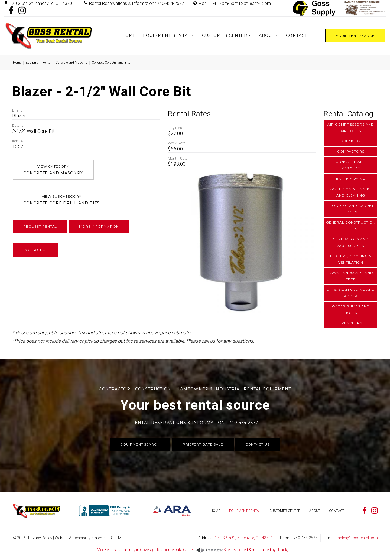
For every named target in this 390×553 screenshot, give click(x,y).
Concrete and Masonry (71, 62)
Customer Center (224, 35)
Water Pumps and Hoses (350, 309)
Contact (296, 35)
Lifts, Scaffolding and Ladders (351, 292)
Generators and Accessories (350, 242)
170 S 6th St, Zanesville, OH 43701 (41, 3)
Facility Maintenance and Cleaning (350, 192)
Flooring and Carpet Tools (351, 209)
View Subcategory (61, 200)
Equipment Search (355, 36)
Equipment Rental (166, 35)
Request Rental (40, 226)
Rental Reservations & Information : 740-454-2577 (136, 3)
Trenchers (350, 323)
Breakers (351, 141)
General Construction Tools (350, 225)
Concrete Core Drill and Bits (111, 62)
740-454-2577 (305, 538)
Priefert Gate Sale (203, 444)
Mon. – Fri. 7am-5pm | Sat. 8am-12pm (234, 3)
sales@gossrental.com (358, 538)
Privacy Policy (40, 538)
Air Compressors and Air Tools (350, 127)
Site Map (118, 538)
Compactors (351, 151)
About (267, 35)
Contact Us (35, 250)
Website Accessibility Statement (82, 538)
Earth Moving (351, 178)
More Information (99, 226)
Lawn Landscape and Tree (350, 276)
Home (129, 35)
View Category (53, 170)
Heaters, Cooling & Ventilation (350, 259)
